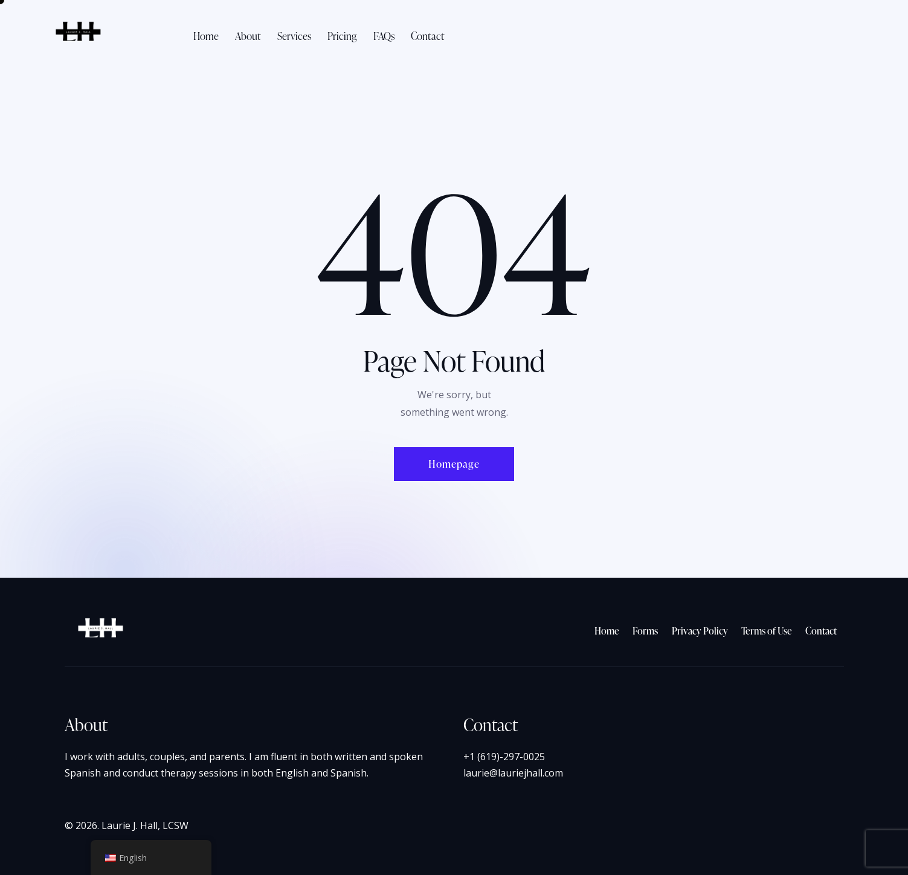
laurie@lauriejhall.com (513, 773)
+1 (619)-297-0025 (504, 756)
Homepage (454, 464)
